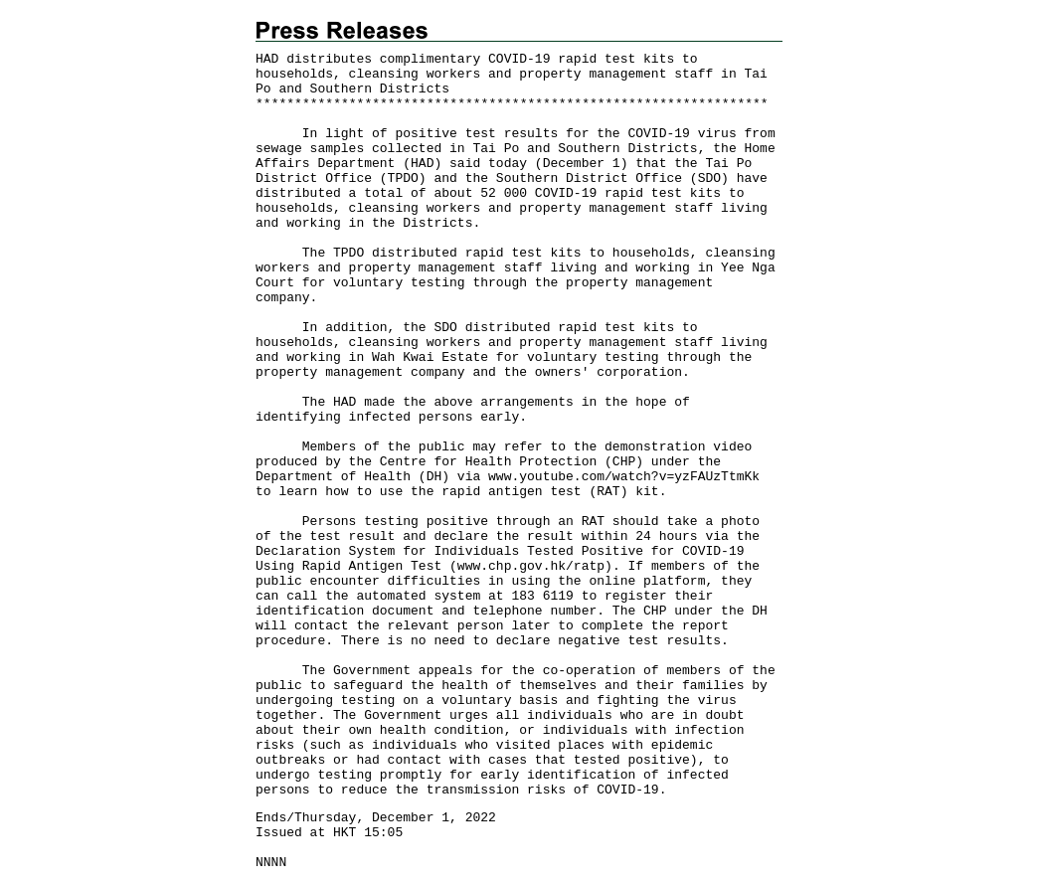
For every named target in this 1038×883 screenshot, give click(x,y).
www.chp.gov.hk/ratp (531, 566)
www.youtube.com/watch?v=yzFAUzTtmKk (624, 476)
